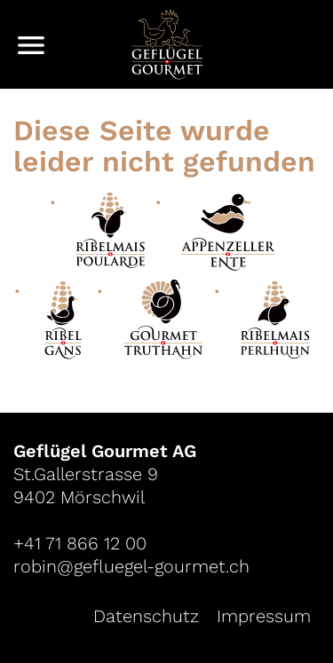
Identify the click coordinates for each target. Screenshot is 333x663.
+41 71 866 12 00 (80, 543)
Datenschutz (146, 616)
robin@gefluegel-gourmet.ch (131, 566)
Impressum (264, 616)
